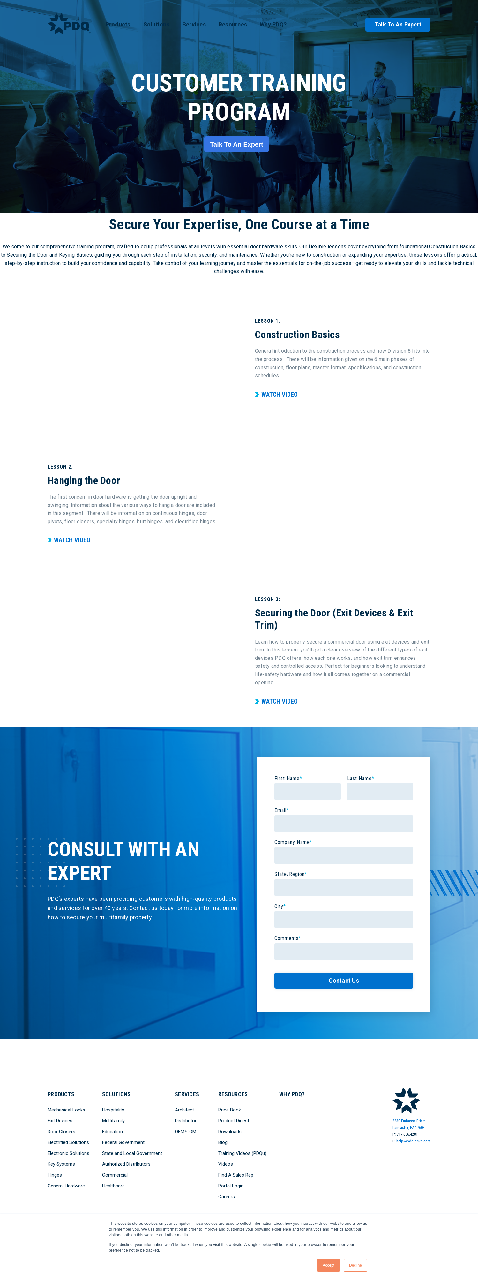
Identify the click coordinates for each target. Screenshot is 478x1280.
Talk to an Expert (398, 24)
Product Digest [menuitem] (233, 1121)
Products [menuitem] (118, 24)
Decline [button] (355, 1265)
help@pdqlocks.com (413, 1141)
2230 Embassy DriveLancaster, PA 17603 (408, 1124)
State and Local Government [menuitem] (132, 1153)
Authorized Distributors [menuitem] (126, 1164)
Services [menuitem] (194, 24)
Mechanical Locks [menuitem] (66, 1110)
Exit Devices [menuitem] (60, 1121)
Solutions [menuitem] (156, 24)
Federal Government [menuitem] (123, 1142)
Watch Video (279, 394)
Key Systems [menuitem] (61, 1164)
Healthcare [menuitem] (113, 1186)
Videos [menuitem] (225, 1164)
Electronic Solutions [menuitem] (68, 1153)
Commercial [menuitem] (115, 1175)
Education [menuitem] (112, 1131)
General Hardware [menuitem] (66, 1186)
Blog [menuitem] (223, 1142)
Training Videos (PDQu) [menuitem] (242, 1153)
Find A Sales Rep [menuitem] (235, 1175)
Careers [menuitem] (226, 1197)
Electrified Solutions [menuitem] (68, 1142)
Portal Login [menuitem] (230, 1186)
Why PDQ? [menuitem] (273, 24)
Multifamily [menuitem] (113, 1121)
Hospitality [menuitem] (113, 1110)
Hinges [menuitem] (55, 1175)
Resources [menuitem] (233, 24)
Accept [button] (328, 1265)
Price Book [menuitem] (229, 1110)
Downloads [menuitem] (230, 1131)
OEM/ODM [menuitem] (185, 1131)
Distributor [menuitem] (186, 1121)
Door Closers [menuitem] (61, 1131)
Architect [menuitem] (184, 1110)
